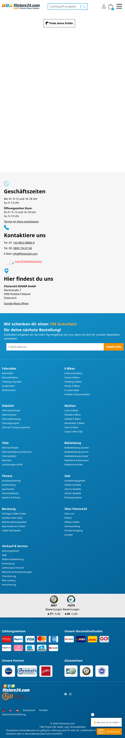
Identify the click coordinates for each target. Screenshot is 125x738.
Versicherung (9, 584)
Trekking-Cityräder (12, 381)
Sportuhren (8, 489)
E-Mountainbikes (73, 373)
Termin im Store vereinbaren (21, 221)
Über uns (69, 513)
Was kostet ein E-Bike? (14, 526)
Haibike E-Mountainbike (77, 394)
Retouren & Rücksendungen (17, 571)
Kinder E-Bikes (72, 385)
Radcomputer (9, 414)
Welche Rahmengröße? (14, 522)
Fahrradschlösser (11, 410)
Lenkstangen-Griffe (12, 464)
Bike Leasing (8, 580)
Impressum (29, 710)
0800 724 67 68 (22, 248)
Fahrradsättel (9, 456)
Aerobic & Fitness (11, 497)
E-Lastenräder (71, 390)
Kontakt (68, 534)
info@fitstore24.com (25, 254)
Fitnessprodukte (73, 497)
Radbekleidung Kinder (76, 456)
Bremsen (7, 460)
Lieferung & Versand (13, 567)
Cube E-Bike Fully (73, 431)
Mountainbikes (10, 377)
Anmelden (113, 347)
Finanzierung (9, 576)
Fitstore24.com (67, 723)
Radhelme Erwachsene (76, 460)
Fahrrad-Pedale (10, 447)
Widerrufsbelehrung (13, 559)
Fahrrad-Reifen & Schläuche (17, 451)
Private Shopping (73, 530)
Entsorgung (8, 563)
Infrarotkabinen (10, 493)
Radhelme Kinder (73, 464)
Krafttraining (8, 484)
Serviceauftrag (72, 526)
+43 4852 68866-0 (24, 242)
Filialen (68, 517)
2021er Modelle (72, 489)
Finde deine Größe (61, 23)
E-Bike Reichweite (11, 530)
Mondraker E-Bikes (74, 423)
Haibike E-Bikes (72, 418)
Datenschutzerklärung (14, 714)
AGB (4, 555)
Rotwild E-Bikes (72, 414)
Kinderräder (8, 385)
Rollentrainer (9, 390)
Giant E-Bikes (71, 427)
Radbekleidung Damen (76, 447)
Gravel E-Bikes (72, 377)
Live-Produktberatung (28, 261)
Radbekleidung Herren (76, 451)
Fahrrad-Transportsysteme (16, 427)
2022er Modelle (72, 493)
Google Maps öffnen (16, 303)
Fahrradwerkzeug (11, 418)
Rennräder (7, 373)
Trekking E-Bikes (73, 381)
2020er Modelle (72, 484)
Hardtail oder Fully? (12, 517)
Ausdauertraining (11, 480)
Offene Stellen (72, 522)
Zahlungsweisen (10, 550)
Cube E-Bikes (71, 410)
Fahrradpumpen (10, 423)
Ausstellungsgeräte (74, 480)
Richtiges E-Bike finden (14, 513)
